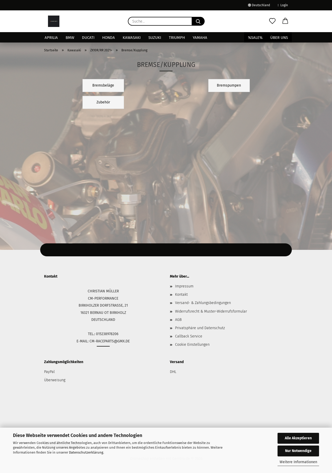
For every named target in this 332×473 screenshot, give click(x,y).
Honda (108, 37)
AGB (178, 319)
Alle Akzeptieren (298, 438)
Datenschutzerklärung (86, 452)
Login (283, 5)
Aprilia (51, 37)
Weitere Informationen (298, 462)
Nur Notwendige (298, 451)
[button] (285, 21)
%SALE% (255, 37)
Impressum (184, 286)
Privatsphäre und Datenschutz (200, 328)
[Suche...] (198, 21)
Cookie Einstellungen (192, 344)
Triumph (177, 37)
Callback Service (188, 336)
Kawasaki (132, 37)
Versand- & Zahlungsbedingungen (203, 303)
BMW (70, 37)
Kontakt (181, 294)
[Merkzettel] (272, 21)
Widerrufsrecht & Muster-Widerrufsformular (211, 311)
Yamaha (200, 37)
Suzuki (154, 37)
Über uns (279, 37)
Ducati (88, 37)
